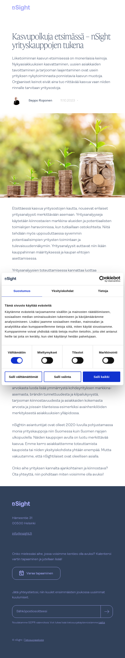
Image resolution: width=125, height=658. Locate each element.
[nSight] (21, 7)
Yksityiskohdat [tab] (62, 290)
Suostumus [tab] (21, 290)
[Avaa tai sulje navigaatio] (109, 7)
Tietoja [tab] (103, 290)
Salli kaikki (101, 377)
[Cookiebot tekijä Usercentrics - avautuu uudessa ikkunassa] (102, 279)
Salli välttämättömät (23, 377)
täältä (101, 623)
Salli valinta (62, 377)
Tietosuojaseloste (34, 640)
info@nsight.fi (22, 533)
